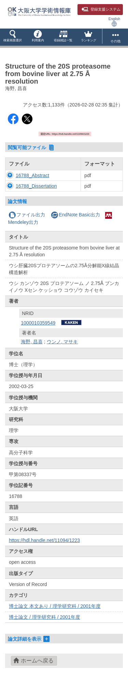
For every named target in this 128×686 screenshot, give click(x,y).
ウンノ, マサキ (62, 341)
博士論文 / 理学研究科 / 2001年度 (44, 617)
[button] (12, 37)
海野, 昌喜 (32, 341)
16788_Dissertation (36, 186)
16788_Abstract (32, 175)
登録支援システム (101, 9)
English (114, 22)
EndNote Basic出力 (75, 214)
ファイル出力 (27, 214)
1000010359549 (38, 323)
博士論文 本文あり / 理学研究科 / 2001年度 (54, 606)
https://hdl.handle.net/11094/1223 (44, 540)
